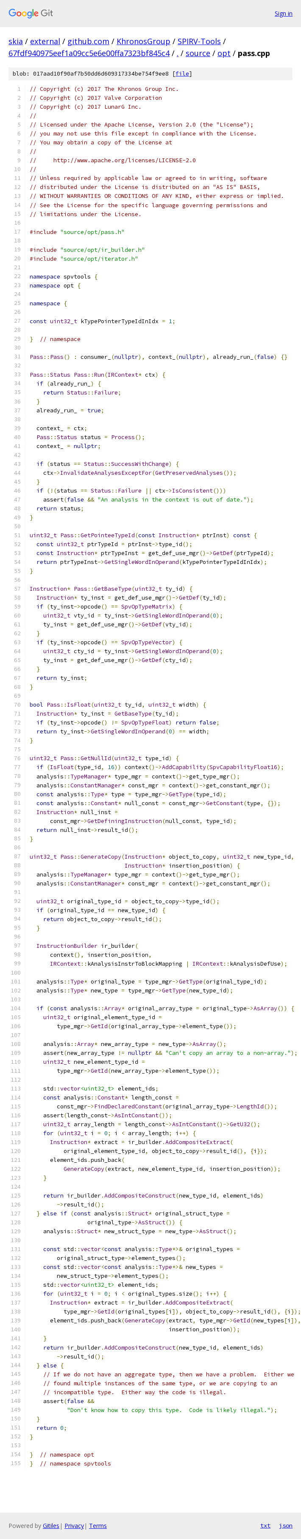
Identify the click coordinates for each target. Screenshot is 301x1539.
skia (15, 41)
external (45, 41)
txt (265, 1525)
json (286, 1525)
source (198, 53)
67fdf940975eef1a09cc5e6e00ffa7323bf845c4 (89, 53)
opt (224, 53)
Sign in (284, 13)
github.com (88, 41)
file (182, 73)
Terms (98, 1526)
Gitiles (51, 1526)
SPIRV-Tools (199, 41)
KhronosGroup (143, 41)
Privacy (74, 1526)
